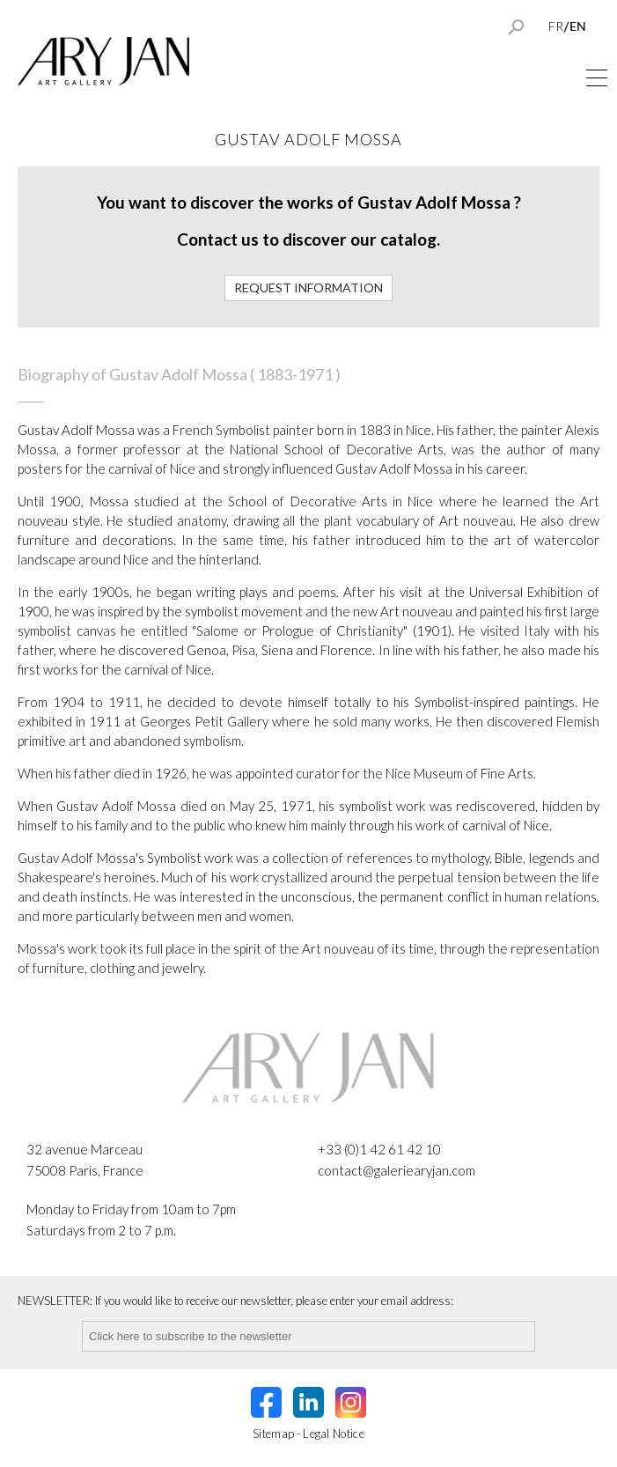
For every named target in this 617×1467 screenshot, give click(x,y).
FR (555, 25)
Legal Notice (333, 1433)
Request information (308, 287)
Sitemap (273, 1433)
